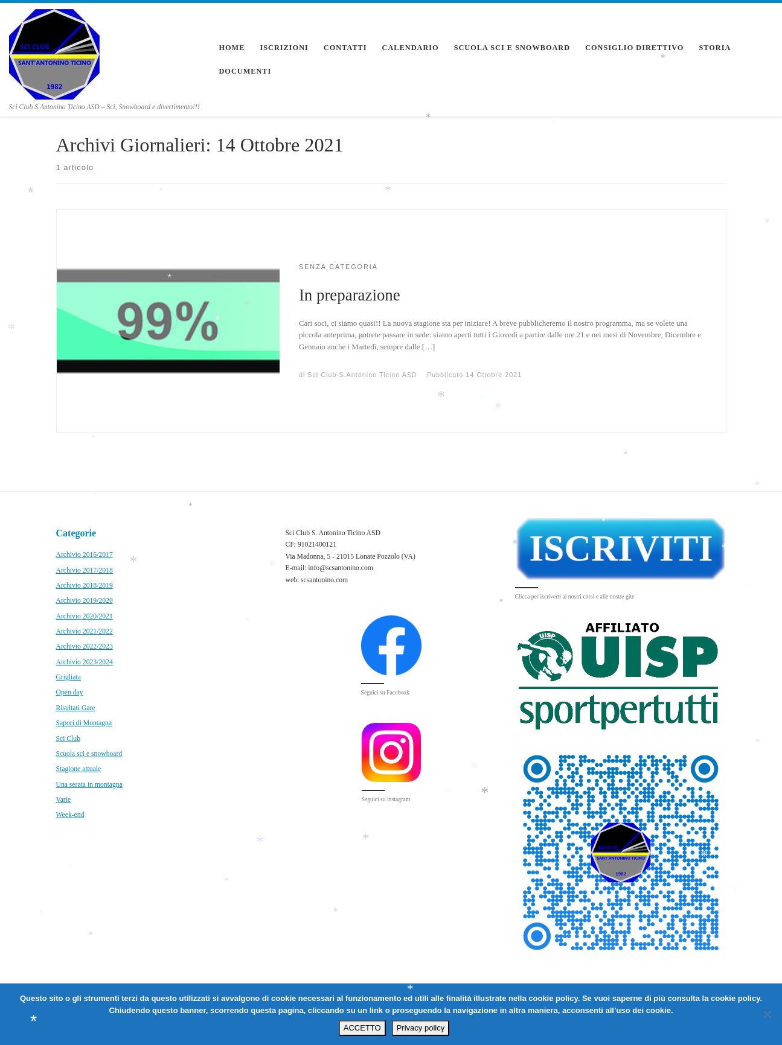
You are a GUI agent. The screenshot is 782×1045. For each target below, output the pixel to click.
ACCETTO (362, 1027)
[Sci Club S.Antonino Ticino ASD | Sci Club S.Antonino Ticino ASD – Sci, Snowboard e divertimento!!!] (54, 52)
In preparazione (349, 295)
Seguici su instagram (386, 799)
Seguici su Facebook (385, 692)
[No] (767, 1014)
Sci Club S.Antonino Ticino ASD (362, 374)
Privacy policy (420, 1027)
